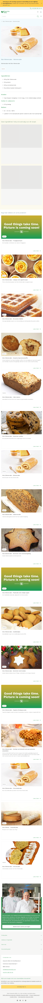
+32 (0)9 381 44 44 (36, 8)
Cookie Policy (13, 997)
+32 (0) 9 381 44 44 (8, 972)
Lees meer (37, 251)
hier (9, 5)
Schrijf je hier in (21, 986)
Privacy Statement (34, 995)
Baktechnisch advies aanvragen (21, 926)
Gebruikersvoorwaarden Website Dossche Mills (15, 995)
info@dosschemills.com (9, 969)
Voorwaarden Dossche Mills (25, 997)
